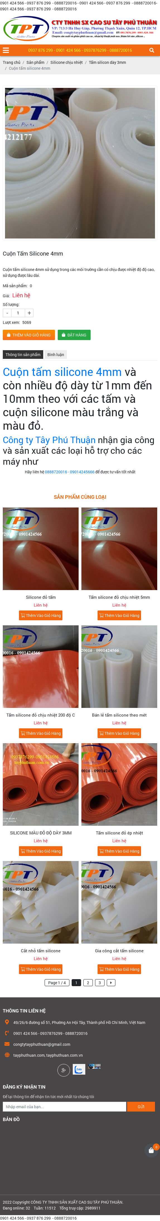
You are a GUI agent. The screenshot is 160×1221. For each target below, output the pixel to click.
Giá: (6, 295)
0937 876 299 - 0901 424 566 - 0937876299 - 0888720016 (80, 50)
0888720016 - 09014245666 (69, 471)
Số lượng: (11, 304)
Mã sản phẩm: (15, 285)
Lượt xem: (11, 322)
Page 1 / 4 (57, 982)
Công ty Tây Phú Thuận (49, 440)
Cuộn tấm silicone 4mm (62, 371)
